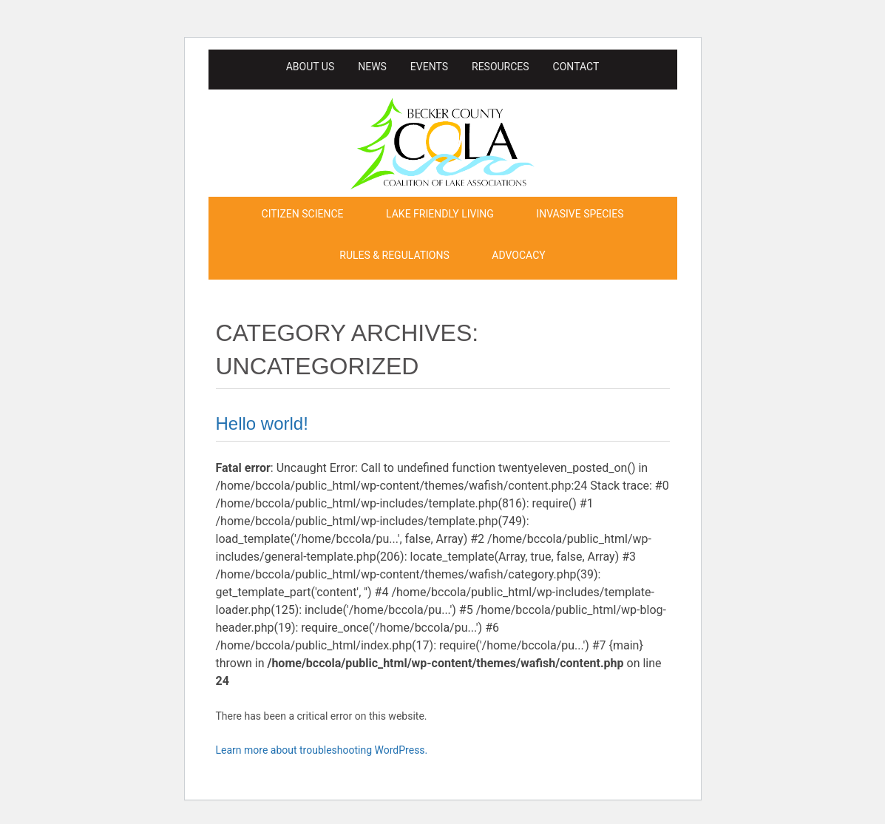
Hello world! (262, 423)
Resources (500, 66)
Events (429, 66)
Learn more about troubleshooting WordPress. (322, 750)
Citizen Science (303, 214)
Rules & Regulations (394, 255)
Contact (576, 66)
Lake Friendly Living (440, 214)
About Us (310, 66)
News (372, 66)
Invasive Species (579, 214)
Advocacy (518, 255)
